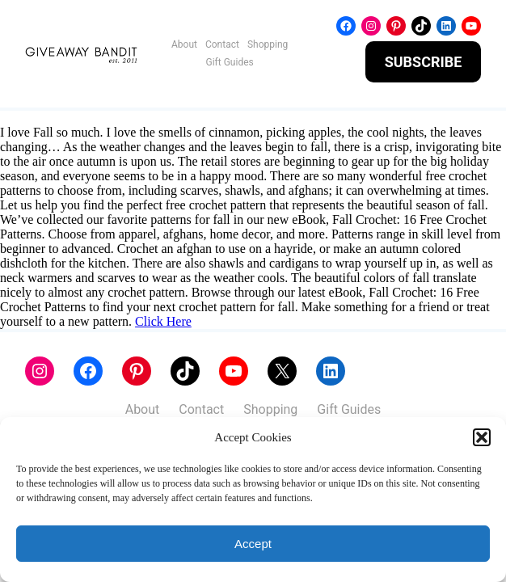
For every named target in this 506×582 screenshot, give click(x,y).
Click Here (163, 321)
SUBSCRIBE (423, 61)
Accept (253, 543)
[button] (482, 437)
